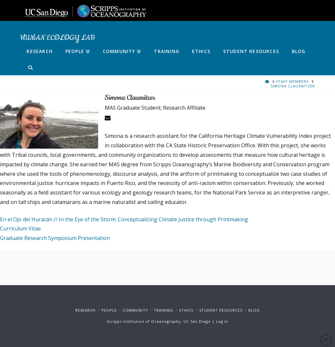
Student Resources (220, 310)
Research (85, 310)
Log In (222, 321)
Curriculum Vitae (20, 228)
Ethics (186, 310)
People (109, 310)
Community (135, 310)
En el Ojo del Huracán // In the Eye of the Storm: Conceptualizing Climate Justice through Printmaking (124, 219)
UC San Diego (197, 321)
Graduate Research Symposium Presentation (55, 238)
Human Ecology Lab (57, 38)
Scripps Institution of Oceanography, (144, 321)
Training (163, 310)
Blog (254, 310)
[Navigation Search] (27, 67)
